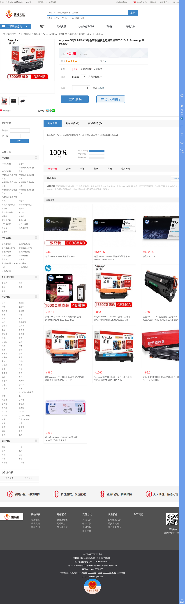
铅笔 (3, 338)
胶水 (20, 389)
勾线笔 (21, 326)
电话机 (21, 307)
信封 (20, 353)
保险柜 (21, 303)
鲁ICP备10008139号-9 (92, 554)
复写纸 (4, 419)
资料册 (4, 408)
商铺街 (109, 26)
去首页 (28, 2)
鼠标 (20, 318)
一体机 (71, 18)
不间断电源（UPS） (10, 263)
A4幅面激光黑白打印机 (26, 167)
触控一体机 (23, 224)
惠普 (77, 18)
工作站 (56, 18)
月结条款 (86, 519)
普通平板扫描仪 (25, 205)
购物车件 (142, 2)
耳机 (3, 318)
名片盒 (4, 404)
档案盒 (21, 408)
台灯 (3, 303)
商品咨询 (95, 123)
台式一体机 (23, 255)
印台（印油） (24, 419)
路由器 (21, 259)
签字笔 (4, 334)
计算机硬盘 (23, 267)
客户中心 (178, 2)
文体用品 (19, 441)
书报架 (21, 404)
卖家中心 (164, 2)
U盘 (3, 267)
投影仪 (4, 208)
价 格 (5, 136)
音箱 (20, 315)
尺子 (20, 369)
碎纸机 (21, 201)
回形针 (4, 381)
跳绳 (20, 451)
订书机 (4, 389)
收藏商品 (7, 110)
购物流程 (35, 523)
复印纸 (4, 283)
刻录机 (4, 216)
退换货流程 (113, 523)
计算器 (4, 365)
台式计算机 (6, 255)
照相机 (4, 232)
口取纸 (4, 342)
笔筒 (3, 377)
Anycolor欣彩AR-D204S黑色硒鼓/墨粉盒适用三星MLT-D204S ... (73, 34)
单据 (3, 423)
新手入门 (35, 527)
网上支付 (86, 531)
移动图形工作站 (25, 248)
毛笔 (3, 330)
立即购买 (75, 99)
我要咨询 (176, 178)
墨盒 (3, 287)
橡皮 (3, 369)
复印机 (21, 164)
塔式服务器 (6, 244)
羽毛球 (4, 462)
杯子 (3, 431)
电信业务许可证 (86, 26)
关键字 (5, 130)
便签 (3, 350)
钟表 (3, 307)
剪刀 (20, 377)
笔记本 (4, 353)
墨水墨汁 (22, 322)
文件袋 (21, 412)
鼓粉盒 (37, 34)
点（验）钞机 (24, 415)
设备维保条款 (114, 519)
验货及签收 (62, 519)
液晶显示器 (6, 220)
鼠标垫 (21, 311)
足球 (20, 459)
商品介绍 (53, 123)
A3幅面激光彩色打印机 (9, 190)
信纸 (20, 350)
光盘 (20, 365)
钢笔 (20, 338)
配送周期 (61, 523)
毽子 (3, 447)
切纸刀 (4, 385)
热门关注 (28, 478)
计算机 (64, 18)
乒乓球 (21, 462)
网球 (3, 455)
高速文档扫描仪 (8, 205)
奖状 (3, 346)
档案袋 (4, 400)
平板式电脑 (6, 252)
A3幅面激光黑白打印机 (26, 182)
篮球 (20, 455)
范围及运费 (62, 527)
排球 (3, 459)
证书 (20, 342)
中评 (82, 168)
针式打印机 (6, 164)
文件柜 (4, 412)
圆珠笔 (21, 334)
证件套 (21, 400)
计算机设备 (19, 237)
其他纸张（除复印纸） (26, 392)
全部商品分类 (14, 26)
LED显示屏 (6, 224)
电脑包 (4, 311)
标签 (20, 346)
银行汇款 (86, 523)
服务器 (49, 18)
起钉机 (21, 385)
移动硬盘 (22, 263)
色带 (20, 283)
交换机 (4, 259)
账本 (20, 423)
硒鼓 (3, 291)
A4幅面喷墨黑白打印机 (26, 175)
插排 (3, 315)
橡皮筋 (4, 373)
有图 (109, 168)
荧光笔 (4, 326)
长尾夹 (4, 357)
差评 (96, 168)
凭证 (3, 427)
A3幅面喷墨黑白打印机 (26, 190)
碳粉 (20, 287)
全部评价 (52, 168)
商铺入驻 (130, 26)
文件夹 (4, 415)
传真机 (21, 208)
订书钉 (21, 361)
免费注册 (52, 2)
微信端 (153, 2)
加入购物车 (111, 99)
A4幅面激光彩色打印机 (9, 175)
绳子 (20, 357)
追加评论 (125, 168)
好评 (68, 168)
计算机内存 (6, 271)
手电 (20, 431)
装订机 (21, 212)
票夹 (20, 373)
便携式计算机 (24, 252)
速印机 (21, 216)
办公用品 (19, 296)
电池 (3, 361)
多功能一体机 (7, 212)
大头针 (21, 381)
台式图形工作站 (8, 248)
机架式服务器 (24, 244)
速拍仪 (4, 228)
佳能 (82, 18)
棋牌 (3, 451)
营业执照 (61, 26)
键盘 (3, 322)
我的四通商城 (122, 2)
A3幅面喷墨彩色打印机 (9, 197)
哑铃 (20, 447)
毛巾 (20, 435)
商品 (51, 13)
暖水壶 (21, 427)
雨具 (3, 435)
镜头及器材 (23, 228)
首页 (42, 26)
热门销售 (9, 478)
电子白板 (22, 220)
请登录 (41, 2)
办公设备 (19, 157)
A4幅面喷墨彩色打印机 (9, 182)
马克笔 (21, 330)
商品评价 (73, 123)
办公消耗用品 (9, 34)
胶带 (3, 396)
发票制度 (35, 519)
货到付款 (86, 527)
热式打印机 (6, 171)
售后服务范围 (114, 527)
